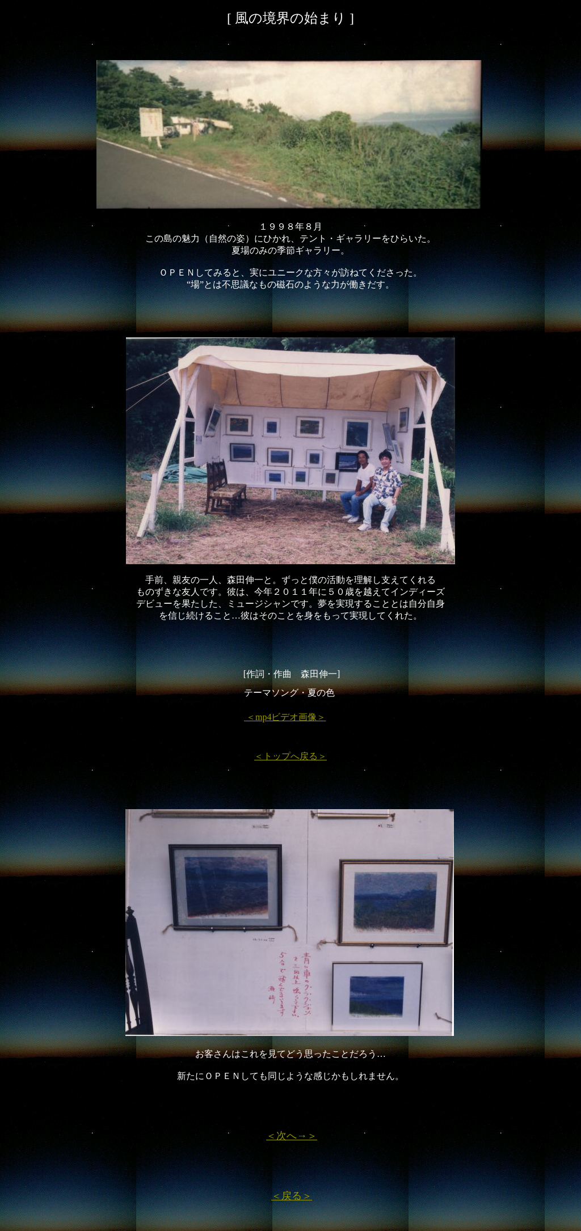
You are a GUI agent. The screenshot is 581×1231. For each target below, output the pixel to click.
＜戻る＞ (291, 1196)
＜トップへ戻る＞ (290, 756)
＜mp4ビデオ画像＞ (285, 717)
